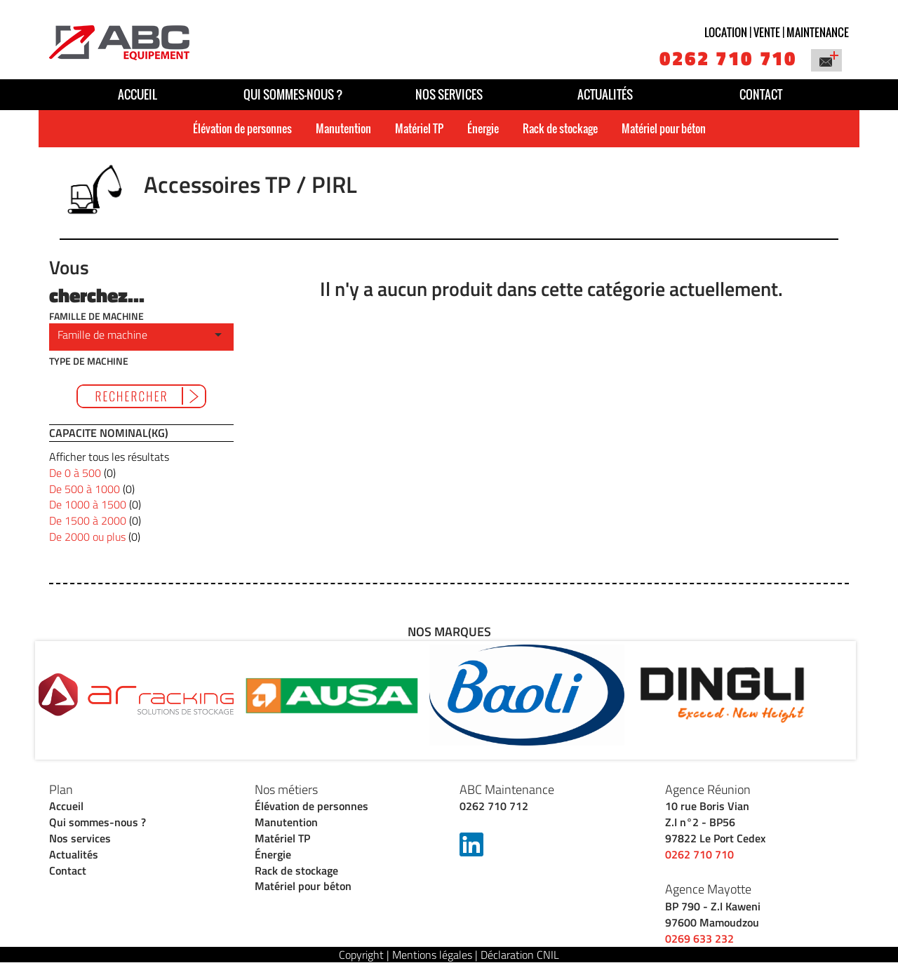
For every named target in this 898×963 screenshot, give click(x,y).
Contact (760, 94)
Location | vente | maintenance (776, 32)
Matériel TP (419, 128)
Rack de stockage (560, 128)
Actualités (605, 94)
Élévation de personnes (242, 128)
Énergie (483, 128)
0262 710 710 (728, 58)
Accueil (137, 94)
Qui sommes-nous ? (293, 94)
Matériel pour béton (664, 128)
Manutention (343, 128)
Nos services (449, 94)
